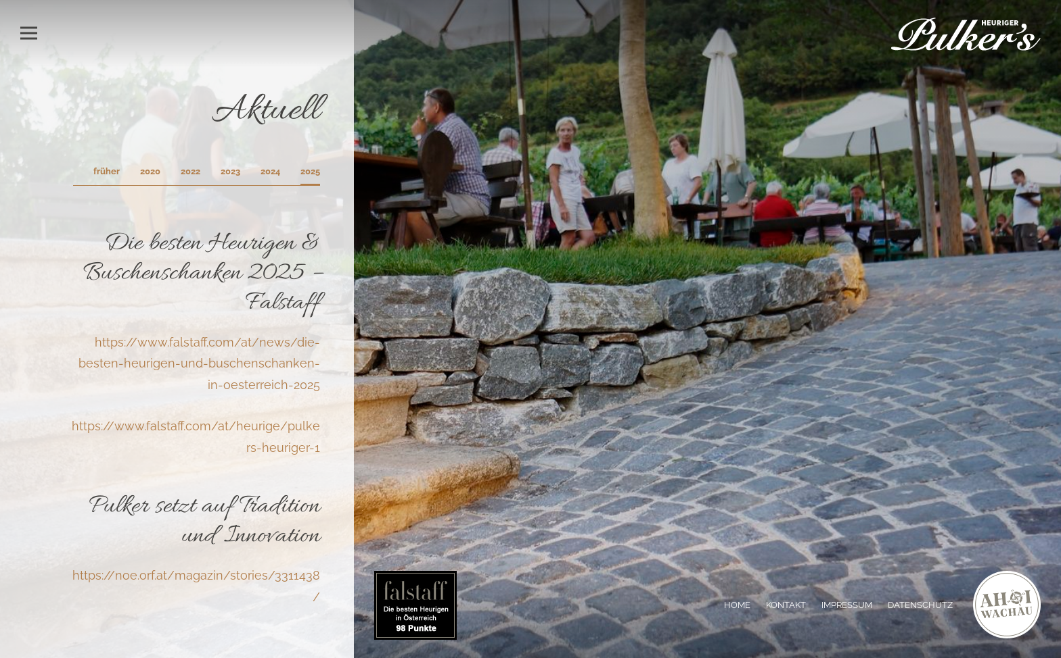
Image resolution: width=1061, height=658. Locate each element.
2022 (190, 171)
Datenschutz (920, 605)
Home (737, 605)
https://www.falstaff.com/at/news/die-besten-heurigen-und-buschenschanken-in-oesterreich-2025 (199, 363)
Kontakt (786, 605)
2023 (230, 171)
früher (106, 171)
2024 (270, 171)
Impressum (846, 605)
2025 (310, 171)
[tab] (310, 175)
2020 (150, 171)
